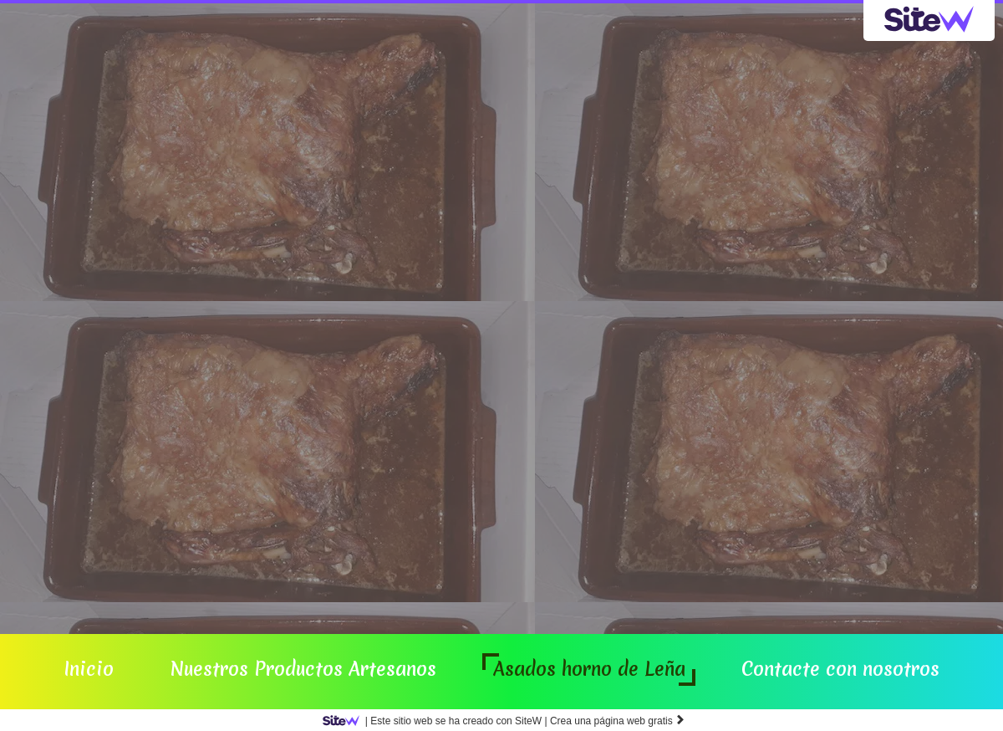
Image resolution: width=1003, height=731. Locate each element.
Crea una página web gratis (617, 721)
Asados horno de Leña (589, 669)
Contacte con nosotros (840, 669)
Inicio (89, 669)
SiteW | (438, 721)
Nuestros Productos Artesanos (303, 669)
